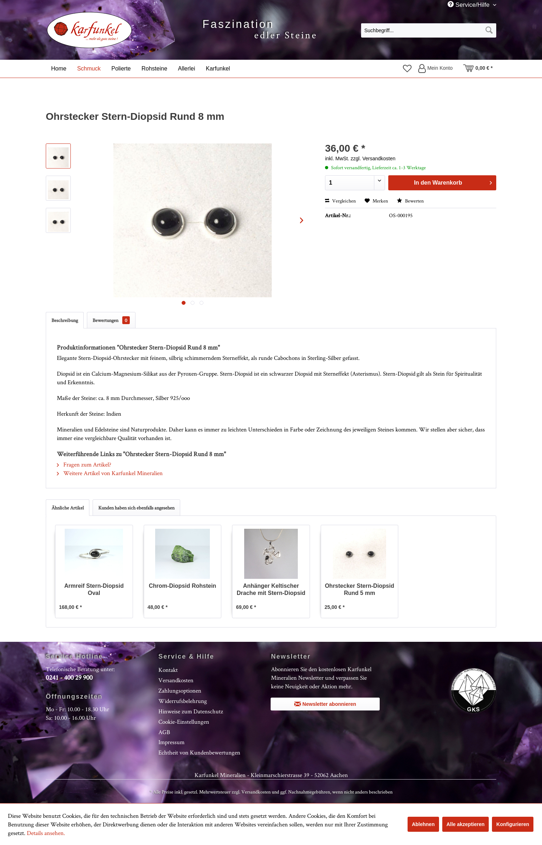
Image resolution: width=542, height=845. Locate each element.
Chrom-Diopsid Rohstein (182, 586)
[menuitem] (428, 30)
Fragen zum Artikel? (84, 464)
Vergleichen (340, 200)
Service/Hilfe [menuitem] (469, 4)
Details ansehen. (46, 833)
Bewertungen (111, 320)
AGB (164, 732)
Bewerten (410, 200)
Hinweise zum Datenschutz (190, 711)
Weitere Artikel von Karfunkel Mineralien (110, 473)
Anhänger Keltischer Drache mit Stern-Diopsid (271, 589)
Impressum (171, 742)
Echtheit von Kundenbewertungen (199, 752)
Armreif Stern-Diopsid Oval (94, 589)
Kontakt (168, 670)
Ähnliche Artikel (67, 507)
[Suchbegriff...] (428, 30)
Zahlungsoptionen (179, 690)
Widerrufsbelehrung (182, 701)
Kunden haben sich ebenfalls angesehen (136, 507)
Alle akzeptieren (466, 824)
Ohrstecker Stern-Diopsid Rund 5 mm (359, 589)
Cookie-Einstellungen (183, 722)
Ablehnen (423, 824)
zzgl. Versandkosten (373, 158)
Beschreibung (64, 320)
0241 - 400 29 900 (69, 677)
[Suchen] (489, 30)
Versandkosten (175, 680)
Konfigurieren (512, 824)
